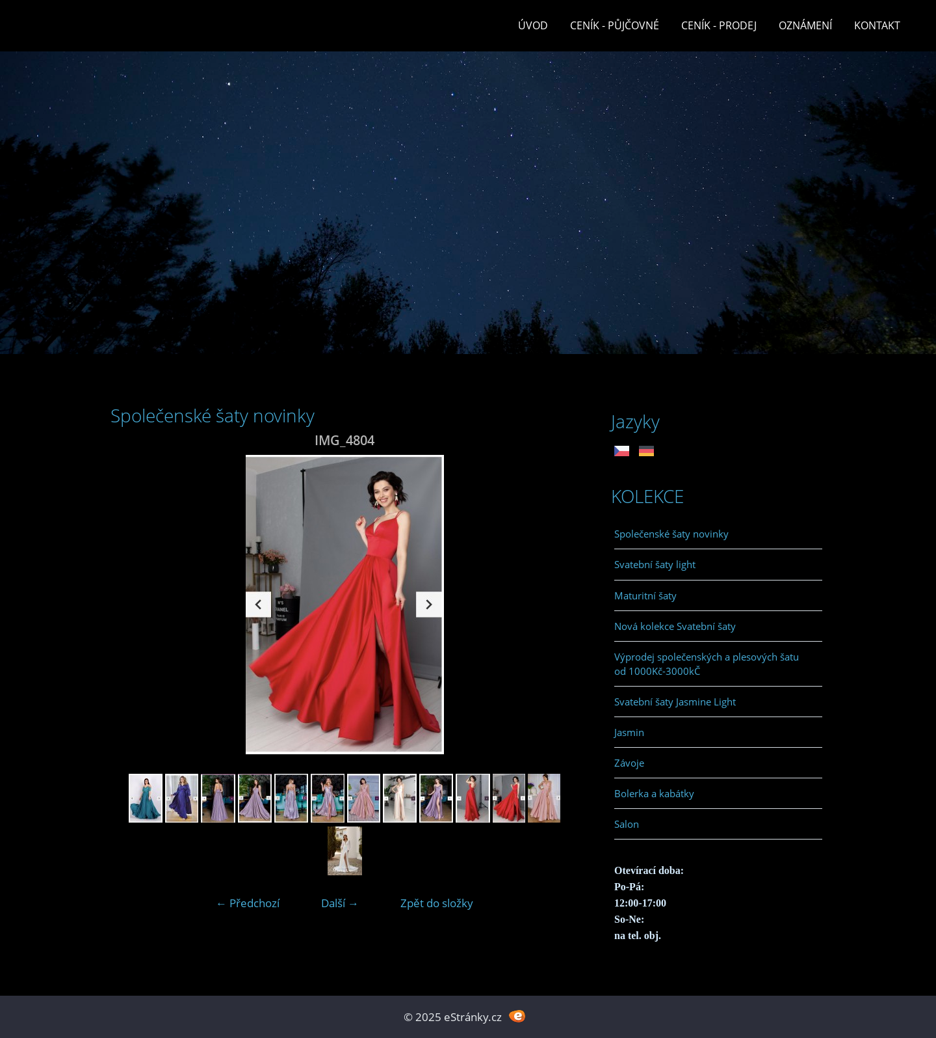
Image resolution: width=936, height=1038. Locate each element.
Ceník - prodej (719, 25)
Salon (626, 823)
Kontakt (877, 25)
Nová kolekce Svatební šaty (675, 626)
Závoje (629, 762)
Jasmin (629, 732)
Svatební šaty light (655, 564)
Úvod (533, 25)
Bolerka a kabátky (654, 793)
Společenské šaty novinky (671, 533)
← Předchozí (248, 902)
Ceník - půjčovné (614, 25)
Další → (340, 902)
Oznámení (805, 25)
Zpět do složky (436, 902)
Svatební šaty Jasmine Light (675, 701)
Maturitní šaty (645, 595)
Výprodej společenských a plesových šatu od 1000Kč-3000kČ (706, 663)
